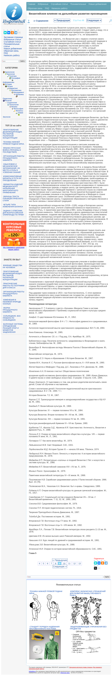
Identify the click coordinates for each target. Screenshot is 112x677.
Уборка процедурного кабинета (10, 310)
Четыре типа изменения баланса (13, 206)
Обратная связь (11, 51)
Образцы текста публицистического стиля (13, 199)
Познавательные (78, 4)
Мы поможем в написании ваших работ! (13, 248)
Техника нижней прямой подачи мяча (45, 592)
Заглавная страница (13, 37)
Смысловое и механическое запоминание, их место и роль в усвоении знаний (11, 168)
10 (64, 564)
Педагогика (7, 99)
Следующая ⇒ (94, 20)
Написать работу (12, 55)
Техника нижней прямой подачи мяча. (13, 143)
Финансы (19, 111)
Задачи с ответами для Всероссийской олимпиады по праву (13, 213)
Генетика (13, 76)
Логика (10, 86)
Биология (11, 74)
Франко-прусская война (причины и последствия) (12, 150)
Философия (18, 109)
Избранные (43, 4)
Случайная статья (12, 42)
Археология (10, 72)
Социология (12, 103)
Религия (8, 101)
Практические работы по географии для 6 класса (13, 286)
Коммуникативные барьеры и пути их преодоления (12, 178)
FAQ (6, 53)
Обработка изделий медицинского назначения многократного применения (13, 188)
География (15, 78)
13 (79, 564)
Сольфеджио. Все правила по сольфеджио (12, 318)
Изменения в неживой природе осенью (12, 302)
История (8, 84)
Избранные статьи (12, 39)
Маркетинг (13, 88)
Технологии (14, 105)
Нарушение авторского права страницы (80, 667)
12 (74, 564)
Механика (20, 94)
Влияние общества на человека (12, 266)
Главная (31, 4)
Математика (16, 90)
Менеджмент (18, 92)
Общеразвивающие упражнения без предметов (88, 628)
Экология (6, 117)
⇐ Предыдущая (62, 20)
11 (69, 564)
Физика (14, 107)
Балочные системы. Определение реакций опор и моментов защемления (13, 328)
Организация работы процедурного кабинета (13, 158)
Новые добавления (13, 49)
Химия (20, 113)
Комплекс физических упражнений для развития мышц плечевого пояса (88, 593)
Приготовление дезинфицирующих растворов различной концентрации (12, 134)
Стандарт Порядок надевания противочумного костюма (44, 628)
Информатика (8, 82)
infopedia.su (32, 671)
